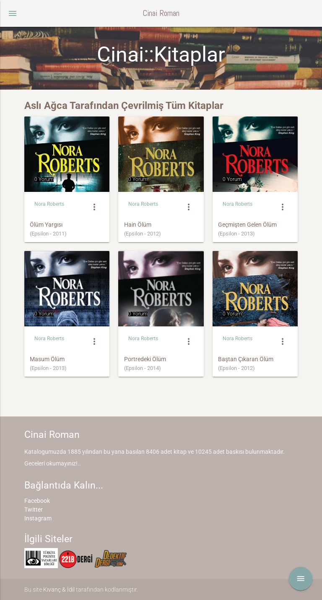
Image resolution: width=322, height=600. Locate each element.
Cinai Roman (161, 13)
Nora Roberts (49, 204)
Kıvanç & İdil (59, 589)
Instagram (38, 518)
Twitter (33, 509)
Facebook (37, 500)
